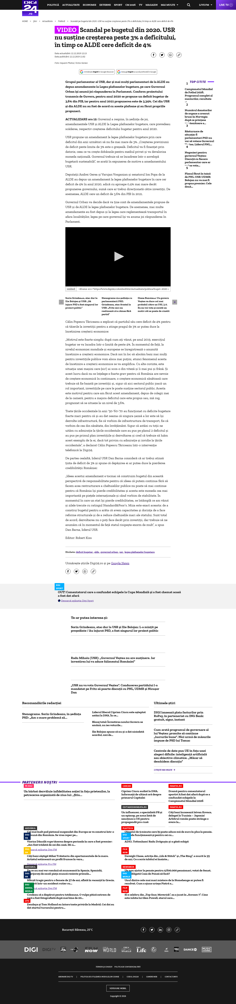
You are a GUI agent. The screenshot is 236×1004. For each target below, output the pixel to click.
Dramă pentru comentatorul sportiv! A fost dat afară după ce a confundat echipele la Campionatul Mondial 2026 (189, 796)
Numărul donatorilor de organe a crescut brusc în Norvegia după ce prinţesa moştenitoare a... (198, 116)
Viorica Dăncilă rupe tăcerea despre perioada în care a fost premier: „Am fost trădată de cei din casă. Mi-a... (69, 843)
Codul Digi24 (133, 976)
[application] (118, 256)
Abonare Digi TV (65, 976)
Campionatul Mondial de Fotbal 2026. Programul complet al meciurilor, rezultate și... (199, 95)
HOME (25, 21)
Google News (120, 563)
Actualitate (71, 4)
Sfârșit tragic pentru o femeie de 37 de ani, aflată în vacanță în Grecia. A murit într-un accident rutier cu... (71, 881)
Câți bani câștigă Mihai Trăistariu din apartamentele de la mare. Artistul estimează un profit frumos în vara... (67, 857)
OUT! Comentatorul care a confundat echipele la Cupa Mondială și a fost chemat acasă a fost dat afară (119, 594)
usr (121, 552)
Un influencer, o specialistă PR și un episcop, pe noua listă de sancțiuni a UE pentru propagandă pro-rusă (141, 817)
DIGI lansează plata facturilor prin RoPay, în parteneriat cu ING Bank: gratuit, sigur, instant (179, 715)
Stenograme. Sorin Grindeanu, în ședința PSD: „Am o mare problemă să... (51, 715)
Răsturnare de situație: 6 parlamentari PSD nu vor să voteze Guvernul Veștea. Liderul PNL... (199, 138)
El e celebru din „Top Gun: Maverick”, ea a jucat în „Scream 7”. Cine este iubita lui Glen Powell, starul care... (166, 896)
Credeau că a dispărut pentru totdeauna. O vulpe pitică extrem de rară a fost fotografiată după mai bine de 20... (68, 896)
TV (140, 4)
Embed (71, 288)
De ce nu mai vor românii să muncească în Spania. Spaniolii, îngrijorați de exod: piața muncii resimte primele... (64, 872)
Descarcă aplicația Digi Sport (77, 600)
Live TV (224, 5)
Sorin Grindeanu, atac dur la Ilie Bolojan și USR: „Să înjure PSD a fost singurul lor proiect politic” (81, 302)
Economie (89, 4)
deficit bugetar (84, 552)
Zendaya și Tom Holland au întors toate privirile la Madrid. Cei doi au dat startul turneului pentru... (70, 906)
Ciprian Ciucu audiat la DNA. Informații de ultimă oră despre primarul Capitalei (141, 794)
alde (97, 552)
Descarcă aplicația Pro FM (41, 864)
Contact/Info (171, 976)
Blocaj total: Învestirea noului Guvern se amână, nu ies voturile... (117, 723)
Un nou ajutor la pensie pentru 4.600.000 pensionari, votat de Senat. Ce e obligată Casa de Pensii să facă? (168, 872)
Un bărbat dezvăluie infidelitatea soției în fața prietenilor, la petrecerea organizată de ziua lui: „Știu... (67, 793)
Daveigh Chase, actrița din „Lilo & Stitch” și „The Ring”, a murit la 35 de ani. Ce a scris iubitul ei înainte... (167, 857)
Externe (105, 4)
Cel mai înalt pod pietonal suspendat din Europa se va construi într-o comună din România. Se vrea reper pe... (70, 833)
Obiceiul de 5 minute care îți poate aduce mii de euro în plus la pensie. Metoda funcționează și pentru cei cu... (168, 833)
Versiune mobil (118, 988)
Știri (35, 21)
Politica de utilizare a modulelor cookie (100, 976)
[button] (118, 256)
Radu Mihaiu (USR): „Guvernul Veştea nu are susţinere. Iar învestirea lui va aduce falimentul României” (113, 659)
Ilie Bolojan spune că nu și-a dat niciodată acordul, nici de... (118, 733)
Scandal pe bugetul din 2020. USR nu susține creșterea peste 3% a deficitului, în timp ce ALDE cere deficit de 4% (121, 21)
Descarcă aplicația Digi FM (42, 849)
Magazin (152, 4)
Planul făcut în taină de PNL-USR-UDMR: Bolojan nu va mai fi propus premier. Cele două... (198, 180)
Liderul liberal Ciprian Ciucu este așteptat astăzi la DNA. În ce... (119, 713)
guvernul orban (109, 552)
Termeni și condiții (104, 966)
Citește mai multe (163, 769)
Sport (118, 4)
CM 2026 (130, 4)
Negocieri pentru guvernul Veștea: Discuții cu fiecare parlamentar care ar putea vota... (197, 159)
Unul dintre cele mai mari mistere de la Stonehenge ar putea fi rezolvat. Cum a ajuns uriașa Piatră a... (164, 881)
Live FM (204, 4)
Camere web (151, 976)
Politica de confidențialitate (127, 966)
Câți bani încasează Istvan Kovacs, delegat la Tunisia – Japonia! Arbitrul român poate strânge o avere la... (190, 817)
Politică (53, 4)
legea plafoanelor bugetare (140, 552)
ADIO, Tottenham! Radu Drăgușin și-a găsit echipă (157, 841)
